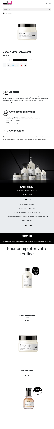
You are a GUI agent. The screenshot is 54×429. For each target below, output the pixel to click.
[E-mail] (25, 65)
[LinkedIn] (13, 65)
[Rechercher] (49, 9)
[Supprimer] (4, 60)
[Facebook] (4, 65)
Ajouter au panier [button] (20, 60)
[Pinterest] (21, 65)
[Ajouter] (11, 60)
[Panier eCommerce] (46, 3)
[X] (9, 65)
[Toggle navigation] (49, 3)
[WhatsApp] (17, 65)
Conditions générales (8, 69)
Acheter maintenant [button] (34, 60)
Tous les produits (8, 13)
